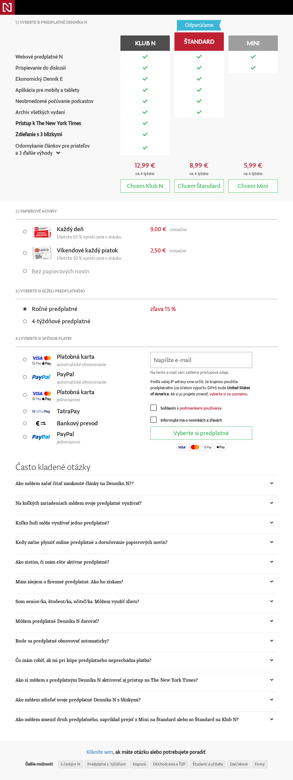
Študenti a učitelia (208, 764)
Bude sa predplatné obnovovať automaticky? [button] (62, 641)
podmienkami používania (200, 408)
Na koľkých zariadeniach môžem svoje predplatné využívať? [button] (78, 503)
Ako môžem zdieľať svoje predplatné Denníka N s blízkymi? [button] (78, 700)
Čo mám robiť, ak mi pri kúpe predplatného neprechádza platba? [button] (83, 660)
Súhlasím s (185, 408)
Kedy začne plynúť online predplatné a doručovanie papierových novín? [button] (91, 542)
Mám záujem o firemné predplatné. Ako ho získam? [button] (69, 582)
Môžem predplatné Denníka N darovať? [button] (57, 621)
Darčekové (239, 764)
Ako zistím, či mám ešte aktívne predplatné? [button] (62, 562)
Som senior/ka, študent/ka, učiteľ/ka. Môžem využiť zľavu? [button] (77, 601)
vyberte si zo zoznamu (228, 394)
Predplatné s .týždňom (106, 764)
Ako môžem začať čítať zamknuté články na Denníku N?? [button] (74, 483)
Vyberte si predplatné (201, 433)
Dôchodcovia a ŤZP (169, 764)
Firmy (260, 764)
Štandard (199, 186)
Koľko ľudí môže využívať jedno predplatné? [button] (62, 523)
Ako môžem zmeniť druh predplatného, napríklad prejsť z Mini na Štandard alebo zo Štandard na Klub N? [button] (127, 719)
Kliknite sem (99, 752)
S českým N (70, 764)
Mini (253, 186)
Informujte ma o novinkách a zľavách (186, 420)
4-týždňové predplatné (56, 321)
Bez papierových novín (56, 271)
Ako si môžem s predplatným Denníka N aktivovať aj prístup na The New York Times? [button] (106, 680)
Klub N (145, 186)
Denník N (7, 7)
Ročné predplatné (50, 308)
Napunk (139, 764)
